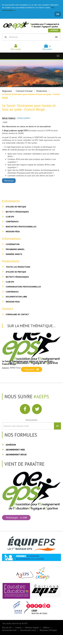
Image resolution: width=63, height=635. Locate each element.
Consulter (32, 369)
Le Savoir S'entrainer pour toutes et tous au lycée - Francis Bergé (28, 362)
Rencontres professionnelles (21, 226)
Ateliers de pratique (16, 206)
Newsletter (32, 419)
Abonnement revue (16, 454)
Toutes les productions (18, 267)
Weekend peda (13, 302)
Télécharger (9, 180)
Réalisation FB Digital (48, 630)
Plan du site (7, 627)
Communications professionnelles (23, 286)
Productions (41, 91)
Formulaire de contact (17, 314)
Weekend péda (13, 231)
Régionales (7, 91)
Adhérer (54, 30)
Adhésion (11, 444)
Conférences (12, 221)
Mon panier (47, 47)
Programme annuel (15, 249)
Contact (18, 627)
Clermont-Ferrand (24, 91)
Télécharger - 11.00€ (16, 517)
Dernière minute (14, 254)
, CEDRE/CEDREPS (23, 118)
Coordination (12, 244)
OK (57, 14)
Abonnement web (15, 449)
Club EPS (10, 216)
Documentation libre (16, 296)
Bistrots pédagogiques (17, 212)
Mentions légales (32, 627)
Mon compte (16, 47)
